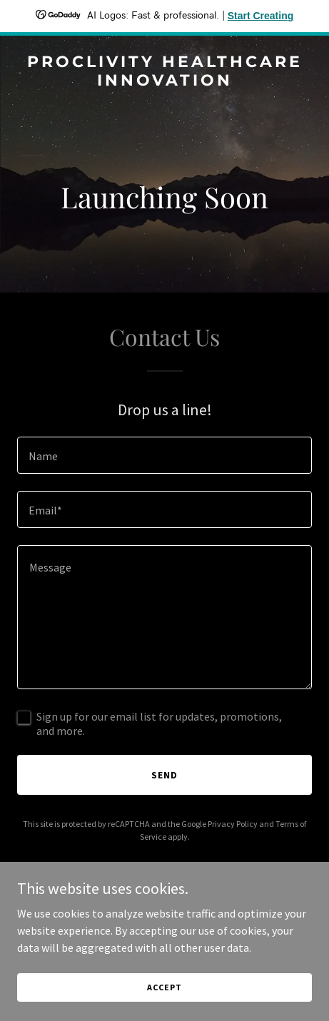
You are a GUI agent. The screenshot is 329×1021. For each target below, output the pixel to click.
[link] (164, 81)
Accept (164, 987)
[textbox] (164, 455)
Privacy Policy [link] (233, 823)
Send (164, 774)
